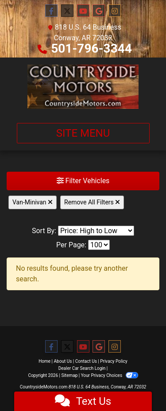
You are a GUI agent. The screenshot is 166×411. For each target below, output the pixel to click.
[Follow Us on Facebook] (51, 11)
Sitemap (69, 375)
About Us (63, 361)
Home (44, 361)
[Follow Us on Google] (99, 11)
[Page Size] (99, 245)
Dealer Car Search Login (82, 368)
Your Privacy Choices (109, 375)
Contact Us (86, 361)
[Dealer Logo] (83, 87)
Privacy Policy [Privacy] (113, 361)
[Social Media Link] (114, 11)
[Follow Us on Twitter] (67, 11)
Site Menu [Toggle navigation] (83, 133)
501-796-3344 (91, 48)
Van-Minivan (32, 202)
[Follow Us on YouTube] (83, 11)
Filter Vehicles (83, 181)
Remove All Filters (92, 202)
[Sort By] (96, 231)
